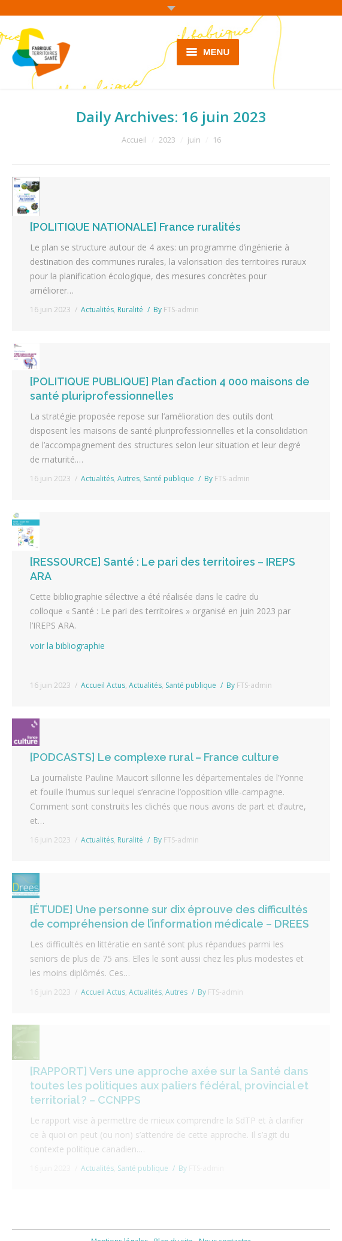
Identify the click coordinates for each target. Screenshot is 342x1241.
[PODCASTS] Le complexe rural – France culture (154, 757)
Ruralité (130, 309)
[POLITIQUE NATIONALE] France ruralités (135, 227)
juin (194, 139)
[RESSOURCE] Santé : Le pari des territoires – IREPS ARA (162, 568)
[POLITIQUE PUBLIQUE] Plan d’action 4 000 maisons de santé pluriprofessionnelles (170, 388)
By (176, 309)
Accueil (134, 139)
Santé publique (168, 478)
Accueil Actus (103, 685)
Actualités (97, 309)
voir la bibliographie (67, 645)
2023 (167, 139)
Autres (128, 478)
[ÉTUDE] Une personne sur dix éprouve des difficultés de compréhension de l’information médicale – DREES (169, 916)
